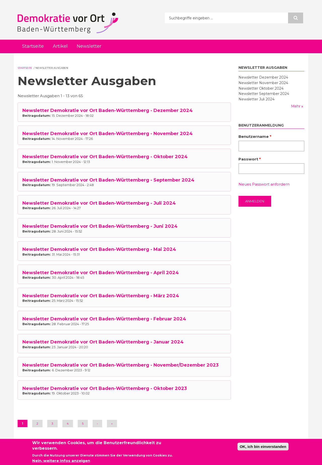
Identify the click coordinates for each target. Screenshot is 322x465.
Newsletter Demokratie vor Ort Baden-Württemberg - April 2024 (100, 272)
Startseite (33, 46)
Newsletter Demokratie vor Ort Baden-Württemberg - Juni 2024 (100, 226)
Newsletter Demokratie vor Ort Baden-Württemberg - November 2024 (107, 133)
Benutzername (254, 136)
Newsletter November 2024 (263, 83)
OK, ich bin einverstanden (263, 447)
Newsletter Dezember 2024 (263, 77)
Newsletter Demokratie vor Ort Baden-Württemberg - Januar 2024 (103, 342)
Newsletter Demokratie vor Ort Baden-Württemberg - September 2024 (108, 180)
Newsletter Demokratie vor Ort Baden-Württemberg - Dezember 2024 (107, 110)
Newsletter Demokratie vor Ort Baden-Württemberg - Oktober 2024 (105, 156)
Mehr (296, 106)
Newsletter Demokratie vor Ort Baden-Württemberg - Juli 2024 (99, 203)
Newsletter (89, 46)
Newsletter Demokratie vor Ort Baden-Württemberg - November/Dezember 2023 (120, 365)
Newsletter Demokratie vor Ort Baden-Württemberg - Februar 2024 (104, 319)
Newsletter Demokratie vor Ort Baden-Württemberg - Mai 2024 (99, 249)
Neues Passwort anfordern (264, 184)
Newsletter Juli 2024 (256, 99)
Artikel (60, 46)
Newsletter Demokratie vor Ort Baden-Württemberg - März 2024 (100, 296)
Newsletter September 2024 (263, 93)
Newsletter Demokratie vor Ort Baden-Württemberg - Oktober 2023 (104, 388)
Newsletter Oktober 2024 (261, 88)
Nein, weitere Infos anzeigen (61, 461)
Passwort (249, 159)
